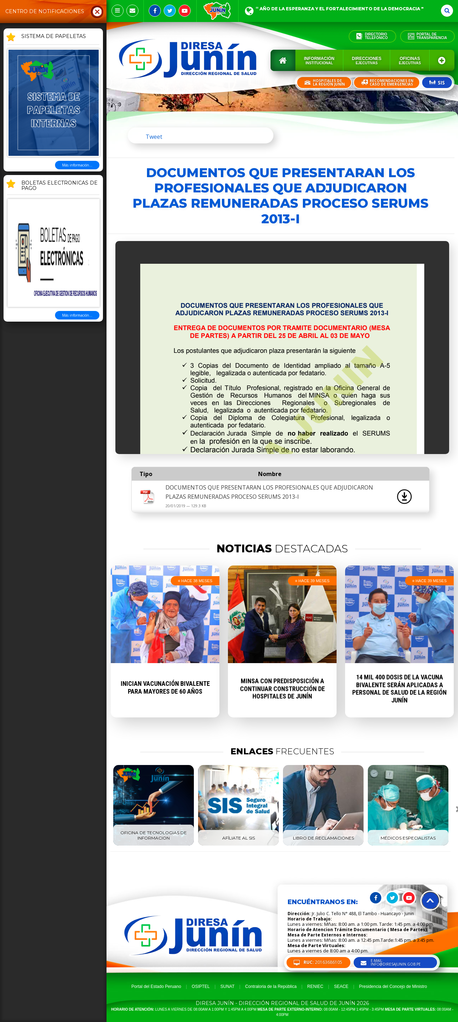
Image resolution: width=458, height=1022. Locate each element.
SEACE (341, 986)
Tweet (154, 137)
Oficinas (410, 60)
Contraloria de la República (271, 986)
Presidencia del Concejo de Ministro (393, 986)
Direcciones (366, 60)
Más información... (77, 165)
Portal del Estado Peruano (156, 986)
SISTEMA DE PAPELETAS (53, 36)
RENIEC (315, 986)
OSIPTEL (201, 986)
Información (319, 60)
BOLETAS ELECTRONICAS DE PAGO (59, 185)
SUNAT (227, 986)
